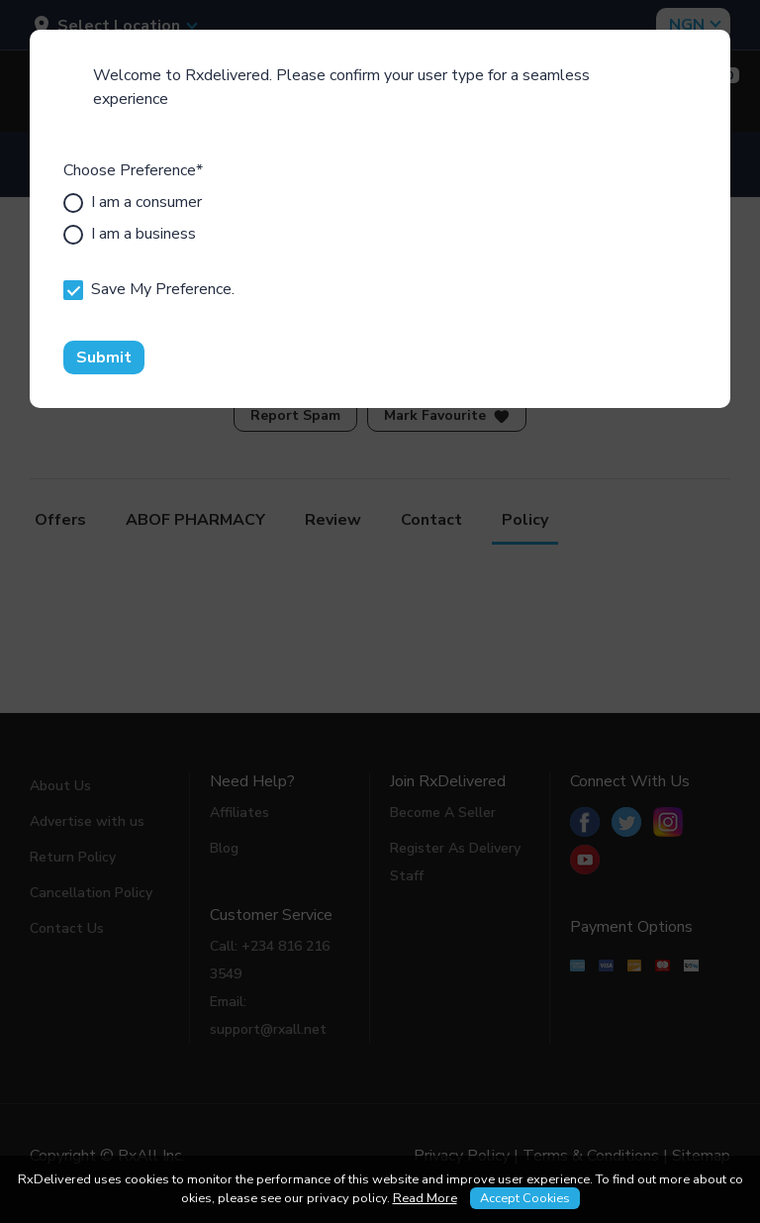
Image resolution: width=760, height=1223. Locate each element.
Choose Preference (133, 170)
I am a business (129, 234)
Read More (425, 1198)
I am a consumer (132, 202)
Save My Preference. (149, 289)
